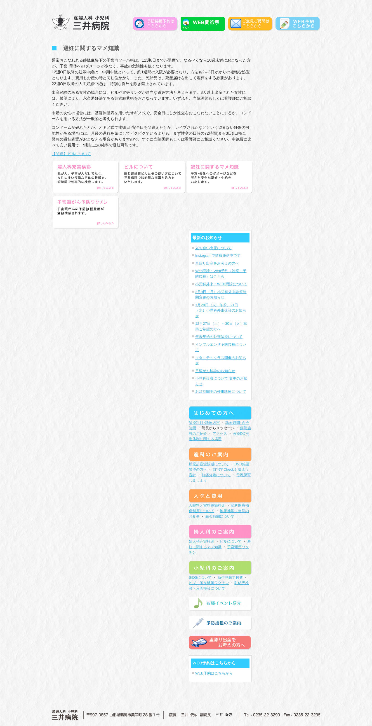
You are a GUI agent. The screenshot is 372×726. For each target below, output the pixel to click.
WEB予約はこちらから (214, 673)
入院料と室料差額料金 (207, 505)
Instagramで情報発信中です (218, 255)
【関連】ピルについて (71, 153)
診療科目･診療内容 (204, 423)
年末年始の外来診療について (218, 337)
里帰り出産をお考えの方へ (217, 263)
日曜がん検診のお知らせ (215, 371)
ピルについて (231, 541)
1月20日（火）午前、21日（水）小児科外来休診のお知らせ (220, 310)
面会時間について (219, 516)
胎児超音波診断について (209, 464)
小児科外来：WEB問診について (221, 284)
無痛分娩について (216, 475)
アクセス (220, 433)
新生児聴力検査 (230, 577)
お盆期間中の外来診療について (220, 391)
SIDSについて (200, 577)
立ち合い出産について (213, 248)
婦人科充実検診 (201, 541)
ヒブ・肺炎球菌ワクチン (209, 583)
